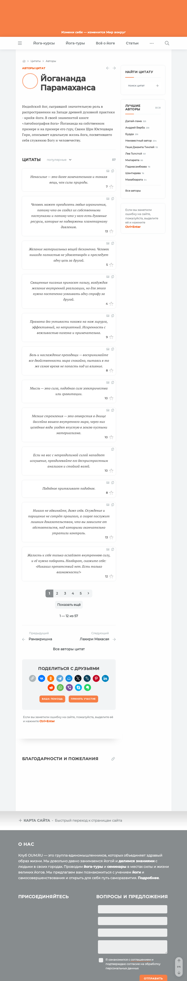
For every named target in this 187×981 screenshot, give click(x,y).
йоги (136, 843)
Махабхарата (136, 180)
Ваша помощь (139, 974)
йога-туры (93, 838)
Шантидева (135, 173)
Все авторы (133, 190)
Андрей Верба (138, 128)
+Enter (47, 721)
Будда (132, 134)
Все (158, 107)
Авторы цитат (33, 68)
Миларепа (135, 160)
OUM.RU (43, 975)
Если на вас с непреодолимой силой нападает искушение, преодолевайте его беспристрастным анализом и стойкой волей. (69, 461)
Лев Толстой (136, 154)
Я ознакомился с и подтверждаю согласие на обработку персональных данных (133, 935)
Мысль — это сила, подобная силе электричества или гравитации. (69, 391)
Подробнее (148, 849)
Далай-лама (136, 121)
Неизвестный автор (141, 141)
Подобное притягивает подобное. (68, 488)
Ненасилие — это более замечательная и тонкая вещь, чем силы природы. (68, 179)
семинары (116, 838)
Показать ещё (69, 605)
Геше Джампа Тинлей (142, 147)
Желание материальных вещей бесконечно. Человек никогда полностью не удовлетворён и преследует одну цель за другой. (69, 255)
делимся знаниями (136, 832)
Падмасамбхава (138, 167)
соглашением (141, 930)
